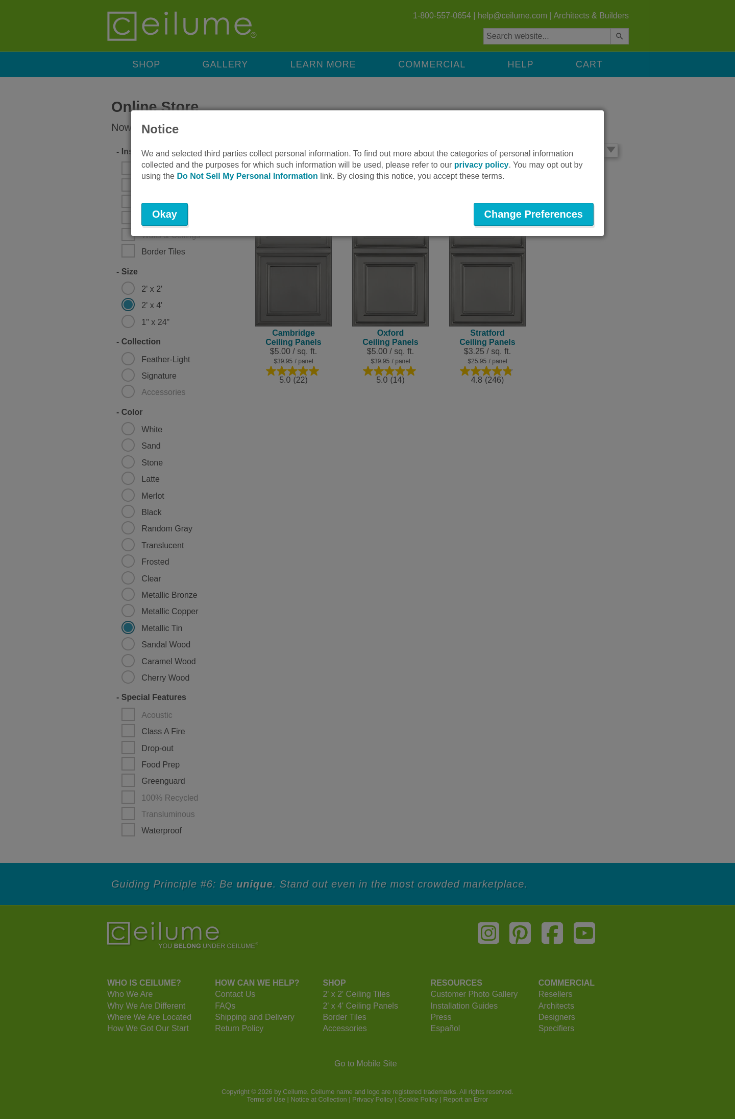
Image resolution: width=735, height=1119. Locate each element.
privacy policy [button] (481, 164)
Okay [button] (164, 214)
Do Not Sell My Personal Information (247, 176)
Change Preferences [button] (533, 214)
